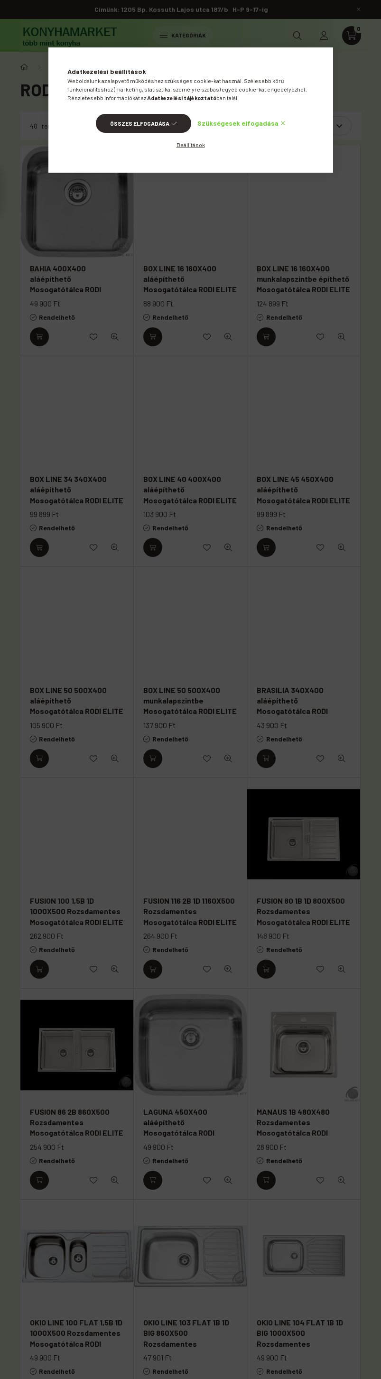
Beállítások (191, 144)
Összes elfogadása (139, 123)
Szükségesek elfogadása (238, 123)
